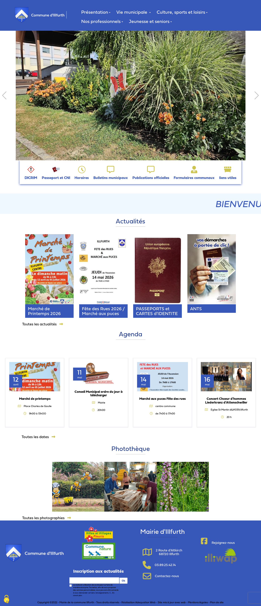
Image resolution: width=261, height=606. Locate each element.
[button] (4, 95)
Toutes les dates (38, 436)
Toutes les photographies (46, 517)
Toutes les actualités (42, 324)
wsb (183, 602)
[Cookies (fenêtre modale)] (6, 599)
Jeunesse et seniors (150, 21)
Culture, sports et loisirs (182, 12)
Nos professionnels (102, 21)
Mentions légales (198, 602)
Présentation (95, 12)
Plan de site (217, 602)
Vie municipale (133, 12)
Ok (123, 580)
